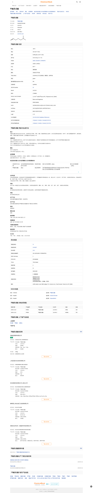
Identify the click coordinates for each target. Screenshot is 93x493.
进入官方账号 (54, 484)
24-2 (34, 250)
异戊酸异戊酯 (40, 476)
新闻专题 (39, 13)
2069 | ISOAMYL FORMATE (39, 60)
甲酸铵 (54, 476)
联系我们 (41, 491)
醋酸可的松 (20, 478)
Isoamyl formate (53, 295)
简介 (17, 11)
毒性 (26, 11)
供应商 (33, 13)
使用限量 (30, 11)
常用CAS (44, 489)
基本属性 (12, 11)
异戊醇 (11, 322)
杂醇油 (20, 322)
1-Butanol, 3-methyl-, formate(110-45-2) (42, 120)
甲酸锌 (68, 476)
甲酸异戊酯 (58, 5)
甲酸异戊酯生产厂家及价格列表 (21, 456)
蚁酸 (26, 478)
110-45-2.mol (20, 33)
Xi (33, 244)
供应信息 (45, 13)
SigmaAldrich (53, 298)
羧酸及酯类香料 (42, 5)
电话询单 (47, 356)
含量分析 (21, 11)
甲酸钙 (63, 476)
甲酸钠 (16, 322)
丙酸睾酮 (64, 478)
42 (33, 87)
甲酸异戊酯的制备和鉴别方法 (23, 452)
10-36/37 (35, 247)
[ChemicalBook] (46, 2)
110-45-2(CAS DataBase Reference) (41, 117)
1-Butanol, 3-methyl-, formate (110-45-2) (42, 123)
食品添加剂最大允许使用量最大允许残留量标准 (44, 11)
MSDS (67, 11)
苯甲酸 (28, 476)
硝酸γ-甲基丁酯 (32, 478)
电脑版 (45, 491)
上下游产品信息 (26, 13)
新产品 (56, 489)
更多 (81, 331)
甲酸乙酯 (17, 476)
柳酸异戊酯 (23, 476)
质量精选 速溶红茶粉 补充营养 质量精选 (19, 460)
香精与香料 (28, 5)
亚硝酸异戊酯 (48, 476)
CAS (41, 489)
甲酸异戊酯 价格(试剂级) (15, 13)
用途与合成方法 (60, 11)
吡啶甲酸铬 (74, 476)
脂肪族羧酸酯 (51, 5)
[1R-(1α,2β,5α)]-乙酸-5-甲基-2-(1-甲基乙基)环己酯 (48, 478)
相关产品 (50, 13)
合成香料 (35, 5)
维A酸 (11, 476)
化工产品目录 (21, 5)
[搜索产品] (77, 2)
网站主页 (14, 5)
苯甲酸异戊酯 (13, 478)
